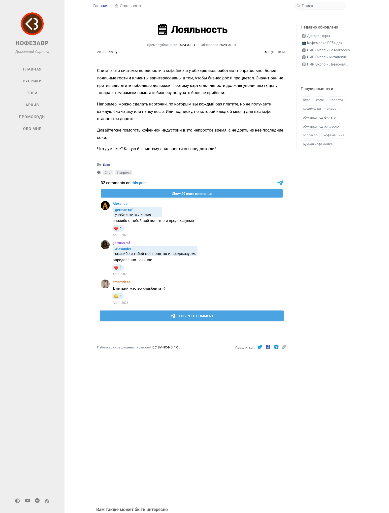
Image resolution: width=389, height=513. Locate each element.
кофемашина (334, 135)
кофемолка (312, 108)
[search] (322, 6)
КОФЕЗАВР (32, 43)
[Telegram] (276, 347)
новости (336, 100)
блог (108, 172)
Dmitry (113, 52)
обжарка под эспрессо (321, 126)
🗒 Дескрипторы (316, 36)
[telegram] (37, 501)
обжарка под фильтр (319, 117)
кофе (320, 100)
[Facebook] (268, 347)
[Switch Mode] (17, 500)
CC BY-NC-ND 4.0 (165, 347)
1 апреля (123, 172)
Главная (101, 5)
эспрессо (310, 135)
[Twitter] (260, 347)
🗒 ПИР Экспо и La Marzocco (326, 50)
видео (331, 108)
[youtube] (27, 501)
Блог (106, 165)
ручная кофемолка (318, 144)
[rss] (47, 501)
